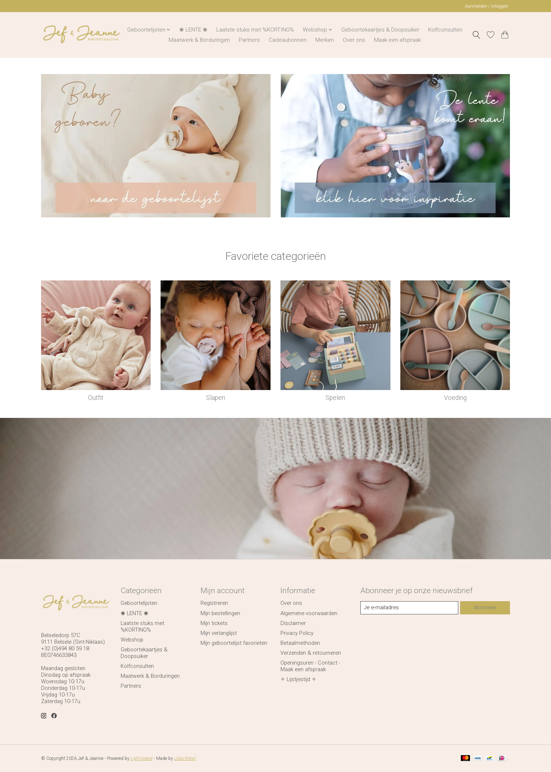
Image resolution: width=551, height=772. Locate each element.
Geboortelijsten (139, 603)
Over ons (354, 40)
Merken (324, 40)
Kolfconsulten (445, 29)
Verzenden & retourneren (310, 653)
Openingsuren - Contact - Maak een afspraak (310, 666)
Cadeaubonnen (287, 40)
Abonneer (485, 607)
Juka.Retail (185, 758)
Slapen (215, 397)
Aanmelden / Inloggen (486, 6)
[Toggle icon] (476, 34)
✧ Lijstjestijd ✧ (298, 679)
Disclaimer (293, 623)
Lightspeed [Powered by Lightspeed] (142, 758)
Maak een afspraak (397, 40)
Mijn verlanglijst (219, 633)
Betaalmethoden (300, 643)
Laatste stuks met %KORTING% (255, 29)
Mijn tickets (214, 623)
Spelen (335, 397)
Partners (249, 40)
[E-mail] (409, 607)
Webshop (132, 639)
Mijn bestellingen (220, 613)
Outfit (95, 397)
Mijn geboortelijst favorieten (234, 643)
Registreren (214, 603)
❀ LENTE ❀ (193, 29)
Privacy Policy (296, 633)
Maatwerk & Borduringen (199, 40)
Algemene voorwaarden (308, 613)
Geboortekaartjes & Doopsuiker (380, 29)
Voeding (455, 397)
